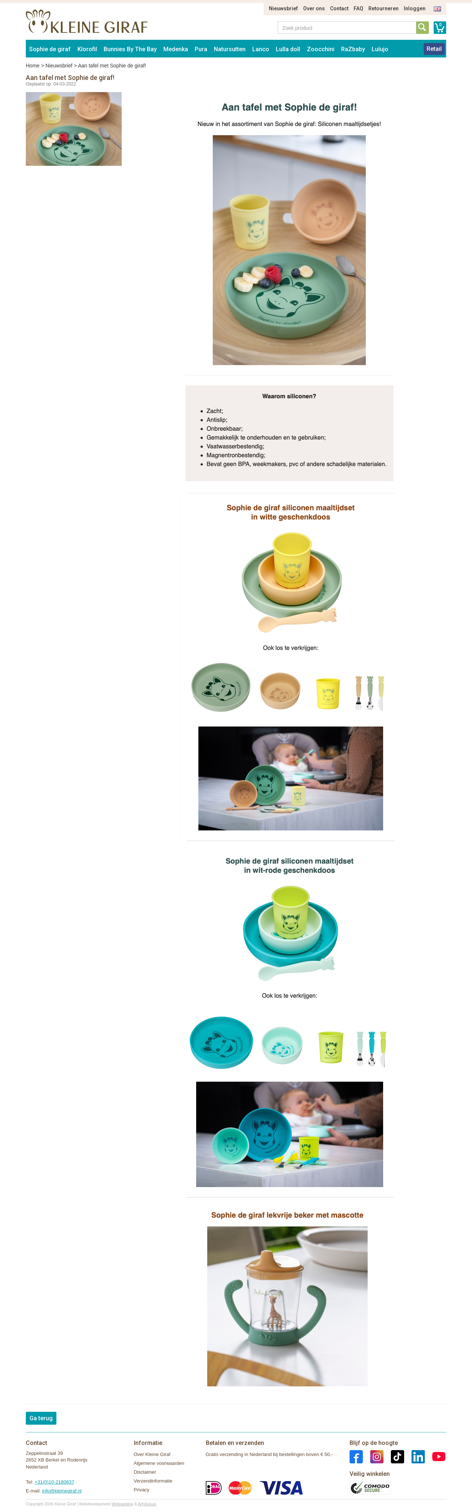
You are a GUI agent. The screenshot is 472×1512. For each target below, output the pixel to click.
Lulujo (380, 49)
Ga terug (41, 1418)
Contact (339, 8)
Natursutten (230, 49)
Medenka (175, 49)
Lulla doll (288, 49)
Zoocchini (320, 49)
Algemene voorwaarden (159, 1463)
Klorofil (87, 49)
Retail (434, 48)
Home (32, 66)
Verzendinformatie (153, 1481)
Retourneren (383, 8)
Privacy (142, 1489)
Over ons (314, 8)
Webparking (122, 1504)
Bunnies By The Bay (130, 49)
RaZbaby (353, 49)
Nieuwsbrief (283, 8)
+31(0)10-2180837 (54, 1482)
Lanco (260, 49)
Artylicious (147, 1504)
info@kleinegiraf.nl (61, 1491)
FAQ (358, 8)
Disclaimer (145, 1472)
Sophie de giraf (50, 49)
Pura (201, 49)
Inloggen (415, 8)
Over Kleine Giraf (152, 1454)
